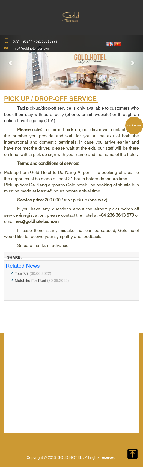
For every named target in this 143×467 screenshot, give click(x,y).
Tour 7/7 (22, 273)
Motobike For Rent (30, 280)
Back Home (134, 125)
